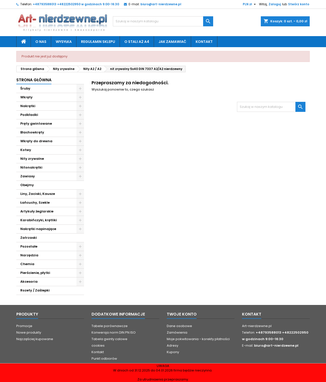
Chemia (27, 264)
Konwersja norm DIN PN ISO (114, 332)
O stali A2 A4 (136, 41)
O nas (40, 41)
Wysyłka (64, 41)
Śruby (25, 88)
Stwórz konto (298, 4)
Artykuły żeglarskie (36, 211)
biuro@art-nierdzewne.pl (160, 4)
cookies (98, 345)
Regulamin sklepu (98, 41)
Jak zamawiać (172, 41)
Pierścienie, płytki (35, 272)
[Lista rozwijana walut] (250, 4)
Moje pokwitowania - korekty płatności (198, 339)
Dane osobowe (179, 326)
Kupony (173, 352)
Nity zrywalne (32, 158)
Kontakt (204, 41)
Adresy (172, 345)
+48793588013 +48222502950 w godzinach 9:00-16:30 (76, 4)
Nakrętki (27, 106)
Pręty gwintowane (36, 123)
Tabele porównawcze (110, 326)
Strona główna (33, 80)
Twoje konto (182, 314)
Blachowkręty (32, 132)
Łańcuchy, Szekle (35, 202)
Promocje (24, 326)
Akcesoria (29, 281)
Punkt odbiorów (104, 358)
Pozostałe (28, 246)
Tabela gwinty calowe (109, 339)
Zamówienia (177, 332)
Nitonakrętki (31, 167)
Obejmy (27, 185)
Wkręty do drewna (36, 141)
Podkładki (29, 114)
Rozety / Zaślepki (35, 290)
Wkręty (26, 97)
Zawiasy (27, 176)
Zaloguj (275, 4)
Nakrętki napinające (38, 228)
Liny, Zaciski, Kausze (37, 193)
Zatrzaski (28, 237)
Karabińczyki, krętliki (38, 220)
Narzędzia (29, 255)
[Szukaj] (163, 21)
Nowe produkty (28, 332)
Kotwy (25, 149)
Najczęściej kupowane (34, 339)
